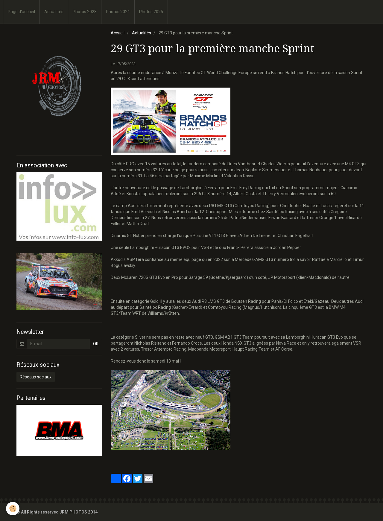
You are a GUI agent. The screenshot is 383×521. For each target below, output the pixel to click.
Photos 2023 (85, 11)
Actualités (53, 11)
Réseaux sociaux (35, 377)
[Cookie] (12, 508)
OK (95, 343)
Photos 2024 (118, 11)
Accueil (117, 32)
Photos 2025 (151, 11)
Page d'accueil (21, 11)
